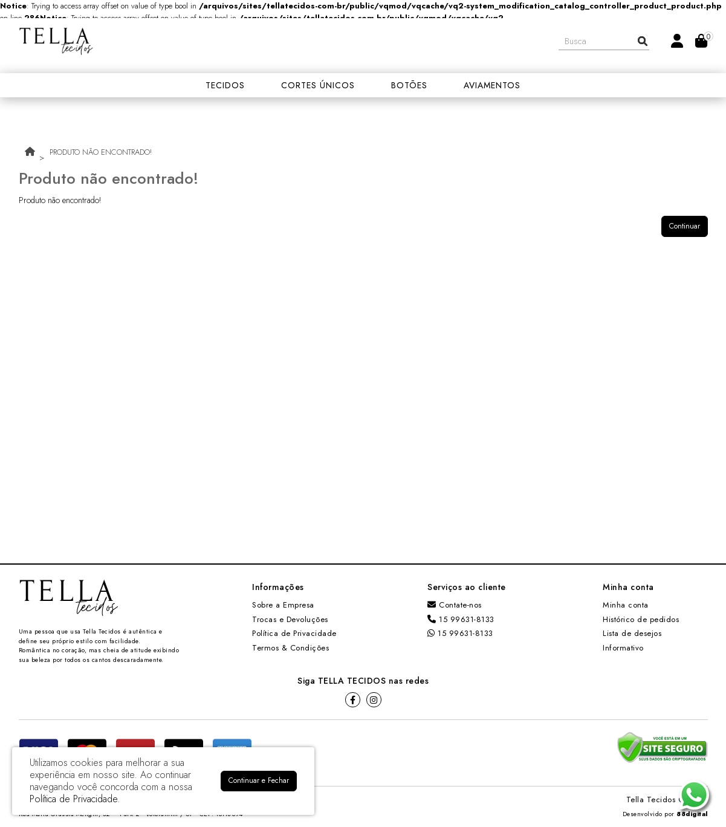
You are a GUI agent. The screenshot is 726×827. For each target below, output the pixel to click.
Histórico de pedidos (641, 619)
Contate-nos (454, 605)
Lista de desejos (632, 633)
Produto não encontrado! (101, 152)
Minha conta (626, 605)
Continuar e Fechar (258, 780)
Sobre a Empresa (283, 605)
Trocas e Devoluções (290, 619)
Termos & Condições (290, 647)
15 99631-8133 (460, 619)
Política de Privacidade (294, 633)
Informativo (623, 647)
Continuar (684, 226)
